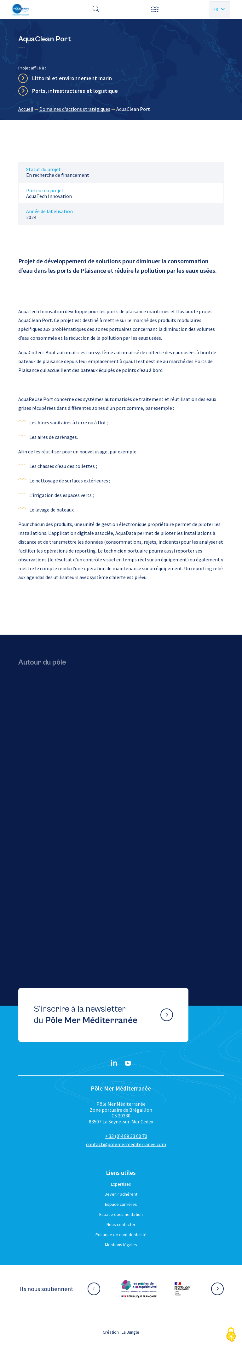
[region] (121, 109)
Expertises (121, 1184)
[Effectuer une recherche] (96, 9)
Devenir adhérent (121, 1194)
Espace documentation (121, 1214)
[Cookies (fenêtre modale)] (231, 1335)
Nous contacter (121, 1224)
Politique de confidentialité (121, 1234)
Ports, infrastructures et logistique (75, 90)
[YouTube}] (128, 1063)
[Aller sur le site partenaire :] (139, 1289)
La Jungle (130, 1332)
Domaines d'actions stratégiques (74, 109)
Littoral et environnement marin (72, 78)
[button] (154, 9)
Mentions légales (121, 1244)
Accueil (25, 109)
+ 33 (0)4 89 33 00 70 (126, 1136)
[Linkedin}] (114, 1063)
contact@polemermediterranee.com (126, 1144)
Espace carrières (121, 1204)
